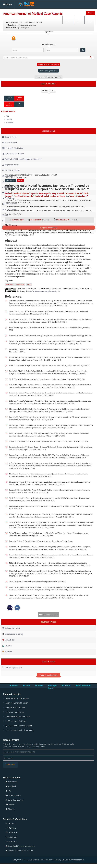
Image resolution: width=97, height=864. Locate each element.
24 (6, 482)
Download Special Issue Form (19, 850)
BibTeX (9, 119)
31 (6, 541)
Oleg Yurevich (58, 193)
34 (6, 563)
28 (6, 514)
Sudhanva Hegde (57, 196)
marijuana (9, 284)
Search (68, 20)
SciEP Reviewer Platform (16, 721)
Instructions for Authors (13, 154)
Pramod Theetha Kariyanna (17, 193)
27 (6, 506)
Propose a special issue (48, 71)
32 (6, 547)
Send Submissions (14, 800)
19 (6, 441)
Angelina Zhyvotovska (23, 196)
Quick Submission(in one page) (19, 725)
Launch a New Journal (15, 712)
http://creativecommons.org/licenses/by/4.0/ (44, 291)
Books (54, 12)
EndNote (9, 122)
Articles (28, 12)
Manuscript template (48, 615)
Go (82, 50)
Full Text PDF (36, 220)
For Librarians (11, 837)
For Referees (11, 828)
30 (6, 533)
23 (6, 474)
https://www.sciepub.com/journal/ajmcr (24, 25)
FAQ (8, 791)
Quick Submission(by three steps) (20, 730)
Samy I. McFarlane (77, 196)
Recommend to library (12, 634)
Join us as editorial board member (48, 77)
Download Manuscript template (20, 846)
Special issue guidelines (12, 668)
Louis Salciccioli (42, 196)
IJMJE (17, 608)
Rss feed (7, 651)
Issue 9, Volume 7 (48, 83)
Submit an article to (48, 64)
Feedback (11, 786)
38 (6, 595)
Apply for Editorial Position (17, 703)
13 (6, 393)
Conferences (66, 12)
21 (6, 455)
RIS (7, 116)
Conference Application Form (18, 716)
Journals (16, 12)
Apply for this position (23, 28)
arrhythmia (20, 284)
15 (6, 409)
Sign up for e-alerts (11, 628)
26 (6, 498)
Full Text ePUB (62, 220)
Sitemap (10, 809)
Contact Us (11, 781)
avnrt (29, 284)
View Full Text (17, 220)
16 (6, 417)
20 (6, 447)
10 (6, 371)
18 (6, 433)
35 (6, 571)
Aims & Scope (9, 137)
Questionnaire (13, 795)
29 (6, 522)
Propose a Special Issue (15, 707)
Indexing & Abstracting (12, 148)
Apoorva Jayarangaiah (41, 193)
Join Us (10, 804)
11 (6, 379)
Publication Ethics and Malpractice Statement (22, 159)
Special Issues (41, 12)
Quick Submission (48, 227)
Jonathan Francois (74, 193)
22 (6, 463)
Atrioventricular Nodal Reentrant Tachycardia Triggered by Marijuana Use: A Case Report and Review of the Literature (47, 187)
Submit (90, 13)
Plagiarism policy (10, 165)
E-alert (90, 20)
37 (6, 587)
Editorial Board (9, 142)
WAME (9, 608)
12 (6, 385)
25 (6, 490)
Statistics (7, 646)
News (78, 12)
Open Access (11, 841)
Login (79, 20)
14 (6, 401)
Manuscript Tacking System (17, 698)
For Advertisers (12, 832)
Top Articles (8, 640)
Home (6, 12)
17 (6, 425)
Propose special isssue (48, 675)
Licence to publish (11, 170)
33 (6, 555)
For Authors (10, 823)
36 (6, 582)
